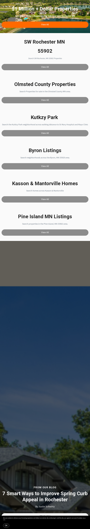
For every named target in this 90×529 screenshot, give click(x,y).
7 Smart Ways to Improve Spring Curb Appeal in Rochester (45, 496)
